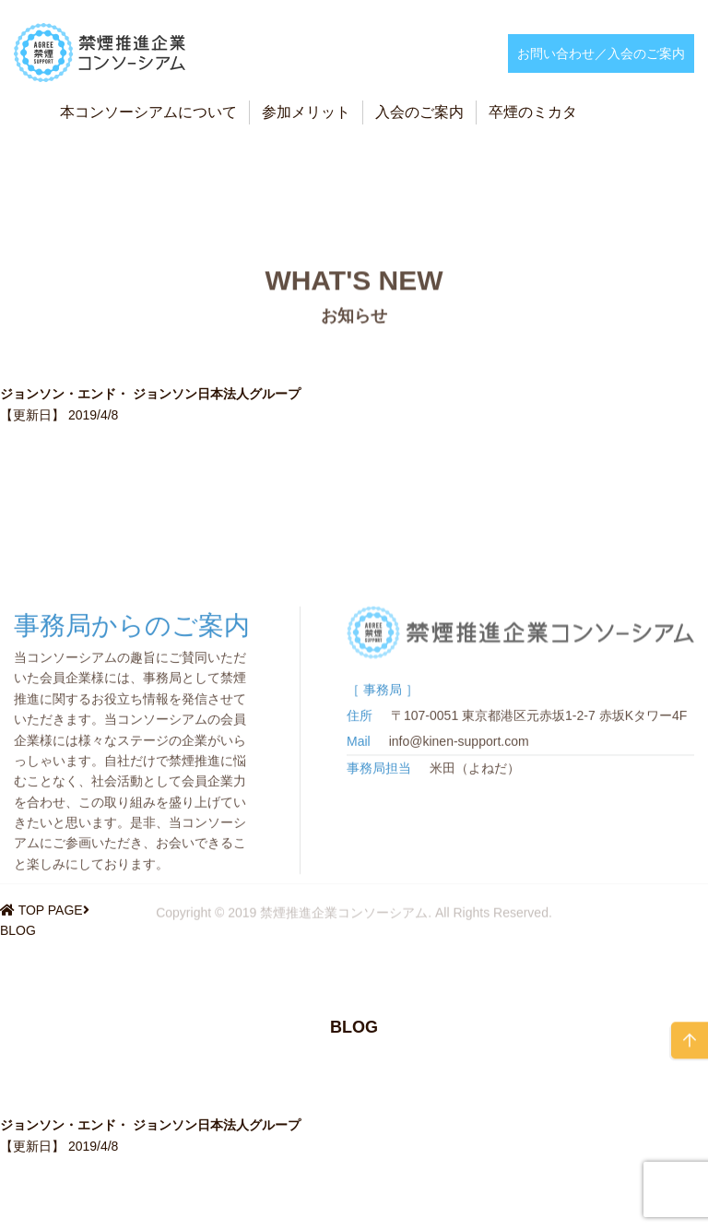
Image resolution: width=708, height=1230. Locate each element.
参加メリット (306, 112)
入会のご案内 (419, 112)
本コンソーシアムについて (148, 112)
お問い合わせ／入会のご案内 (601, 53)
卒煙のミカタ (533, 112)
